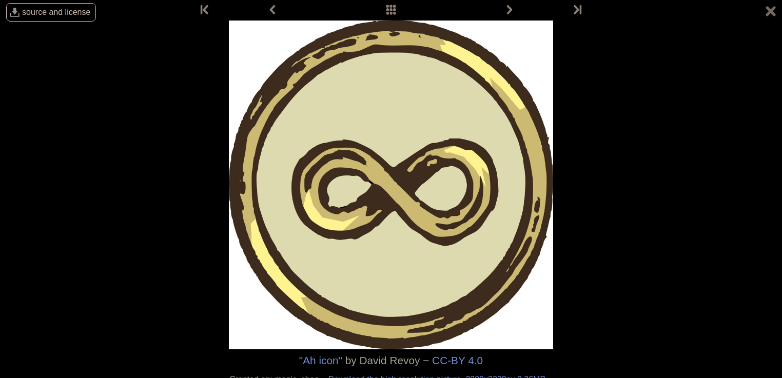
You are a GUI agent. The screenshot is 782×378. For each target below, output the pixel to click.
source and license (56, 12)
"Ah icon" (320, 360)
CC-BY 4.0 (457, 360)
